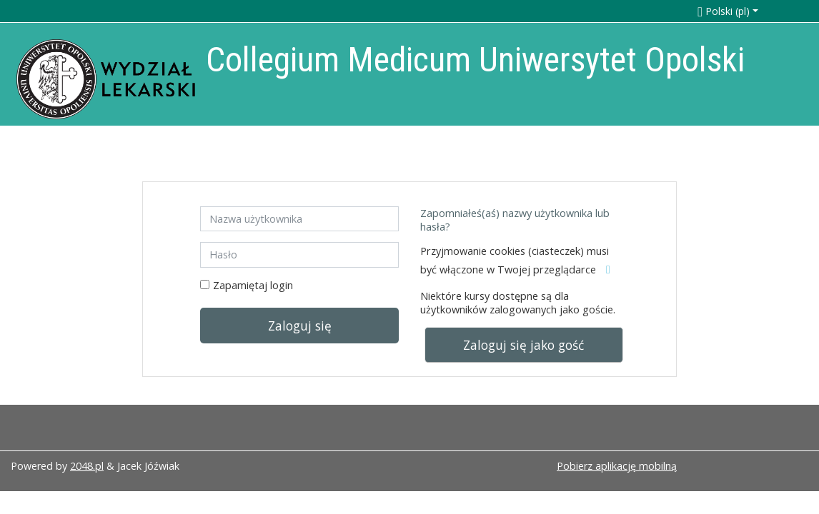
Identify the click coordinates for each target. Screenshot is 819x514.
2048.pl (87, 466)
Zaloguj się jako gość (523, 344)
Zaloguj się (300, 325)
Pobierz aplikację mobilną (617, 466)
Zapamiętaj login (253, 285)
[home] (105, 79)
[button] (743, 11)
